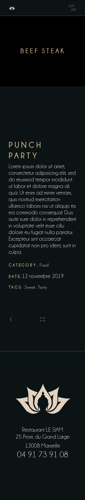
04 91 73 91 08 (42, 454)
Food (44, 265)
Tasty (42, 287)
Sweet (29, 287)
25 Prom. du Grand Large (43, 437)
